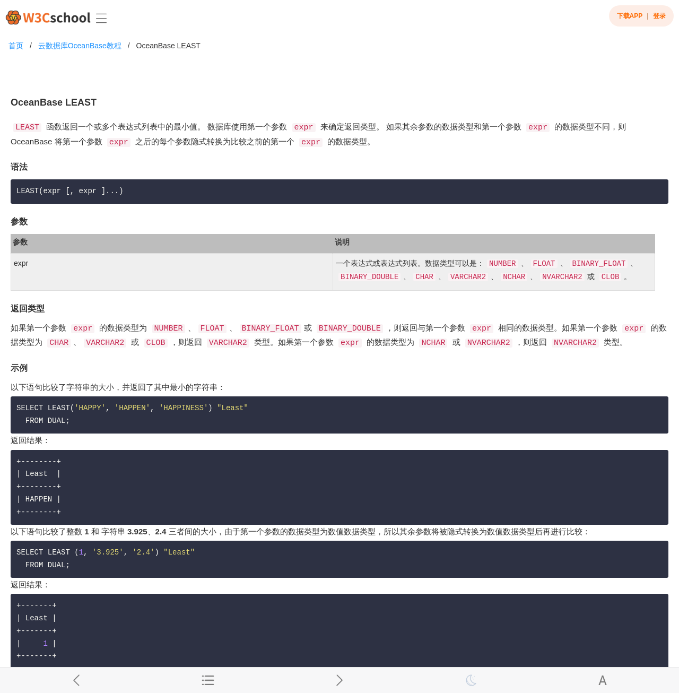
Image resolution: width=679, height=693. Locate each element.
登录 (659, 16)
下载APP (630, 16)
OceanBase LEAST (168, 45)
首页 (15, 45)
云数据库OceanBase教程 (79, 45)
